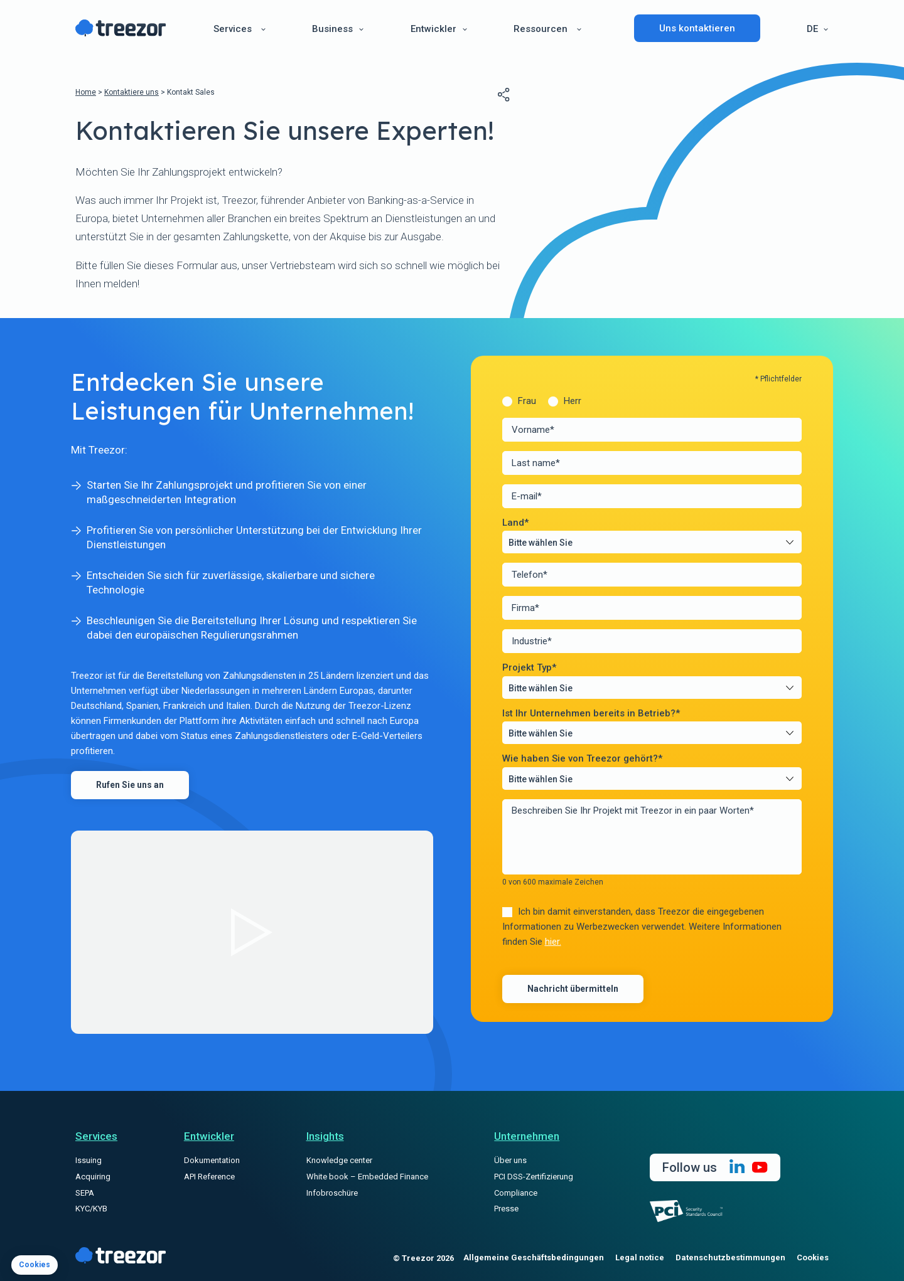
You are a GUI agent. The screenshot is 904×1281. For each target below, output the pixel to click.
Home (85, 92)
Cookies (813, 1257)
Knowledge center (339, 1160)
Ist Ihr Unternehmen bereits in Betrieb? (591, 713)
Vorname (533, 430)
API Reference (209, 1176)
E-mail (527, 496)
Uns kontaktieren (697, 28)
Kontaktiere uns (131, 92)
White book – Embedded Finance (367, 1176)
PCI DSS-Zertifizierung (533, 1176)
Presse (506, 1208)
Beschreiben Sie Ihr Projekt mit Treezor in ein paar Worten (633, 810)
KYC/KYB (91, 1208)
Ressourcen (541, 29)
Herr (572, 401)
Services (232, 29)
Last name (536, 463)
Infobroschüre (332, 1193)
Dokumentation (212, 1160)
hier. (553, 941)
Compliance (515, 1193)
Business (332, 29)
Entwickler (433, 29)
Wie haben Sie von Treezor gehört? (582, 758)
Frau (527, 401)
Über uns (510, 1160)
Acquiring (92, 1176)
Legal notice (639, 1257)
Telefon (529, 575)
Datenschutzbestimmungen (730, 1257)
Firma (525, 608)
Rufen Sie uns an (130, 785)
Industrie (532, 641)
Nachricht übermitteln (572, 989)
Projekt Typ (529, 667)
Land (515, 523)
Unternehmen (526, 1136)
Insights (325, 1136)
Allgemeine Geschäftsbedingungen (533, 1257)
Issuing (88, 1160)
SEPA (84, 1193)
